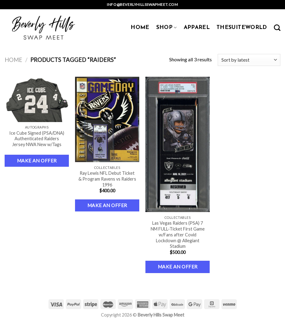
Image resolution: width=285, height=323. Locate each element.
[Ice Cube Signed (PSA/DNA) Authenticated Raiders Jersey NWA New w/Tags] (37, 99)
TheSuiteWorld (241, 27)
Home (13, 59)
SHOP (166, 28)
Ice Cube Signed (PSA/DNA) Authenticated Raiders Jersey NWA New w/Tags (36, 138)
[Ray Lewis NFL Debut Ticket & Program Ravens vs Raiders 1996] (107, 119)
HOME (140, 27)
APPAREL (197, 27)
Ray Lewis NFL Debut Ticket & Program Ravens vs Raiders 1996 (107, 178)
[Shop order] (249, 60)
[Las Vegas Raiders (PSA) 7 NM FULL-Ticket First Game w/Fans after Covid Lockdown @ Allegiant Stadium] (177, 144)
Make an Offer (37, 160)
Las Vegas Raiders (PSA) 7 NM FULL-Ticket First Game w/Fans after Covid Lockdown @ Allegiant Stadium (178, 234)
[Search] (277, 28)
